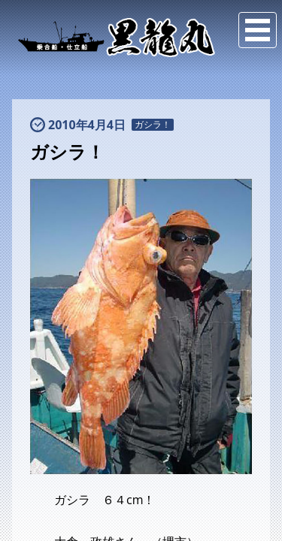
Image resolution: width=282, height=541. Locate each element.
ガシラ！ (153, 125)
